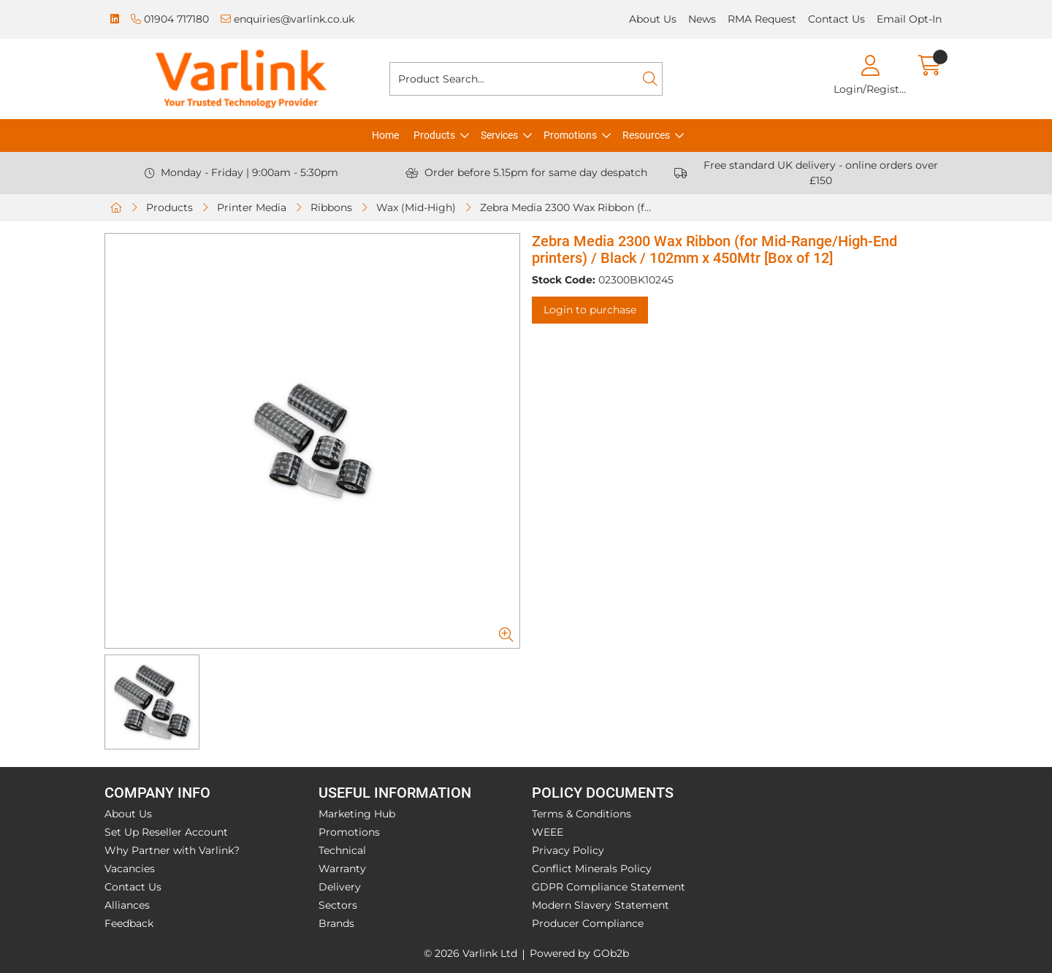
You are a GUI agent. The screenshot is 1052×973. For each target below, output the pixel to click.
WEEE (547, 832)
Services (499, 135)
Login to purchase (590, 309)
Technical (342, 850)
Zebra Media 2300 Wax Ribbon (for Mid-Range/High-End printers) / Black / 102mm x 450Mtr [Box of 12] (568, 207)
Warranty (342, 868)
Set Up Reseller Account (166, 832)
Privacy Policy (568, 850)
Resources (646, 135)
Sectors (338, 905)
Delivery (340, 886)
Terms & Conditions (581, 813)
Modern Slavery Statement (600, 905)
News (702, 19)
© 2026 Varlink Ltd (470, 953)
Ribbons (331, 207)
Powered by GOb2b (579, 953)
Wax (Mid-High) (416, 207)
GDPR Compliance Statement (608, 886)
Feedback (128, 923)
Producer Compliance (588, 923)
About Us (652, 19)
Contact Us (836, 19)
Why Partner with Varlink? (172, 850)
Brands (336, 923)
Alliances (127, 905)
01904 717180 (170, 19)
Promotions (570, 135)
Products (434, 135)
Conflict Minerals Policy (592, 868)
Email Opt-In (909, 19)
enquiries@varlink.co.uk (287, 19)
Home (385, 135)
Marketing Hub (357, 813)
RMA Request (762, 19)
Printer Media (251, 207)
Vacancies (129, 868)
